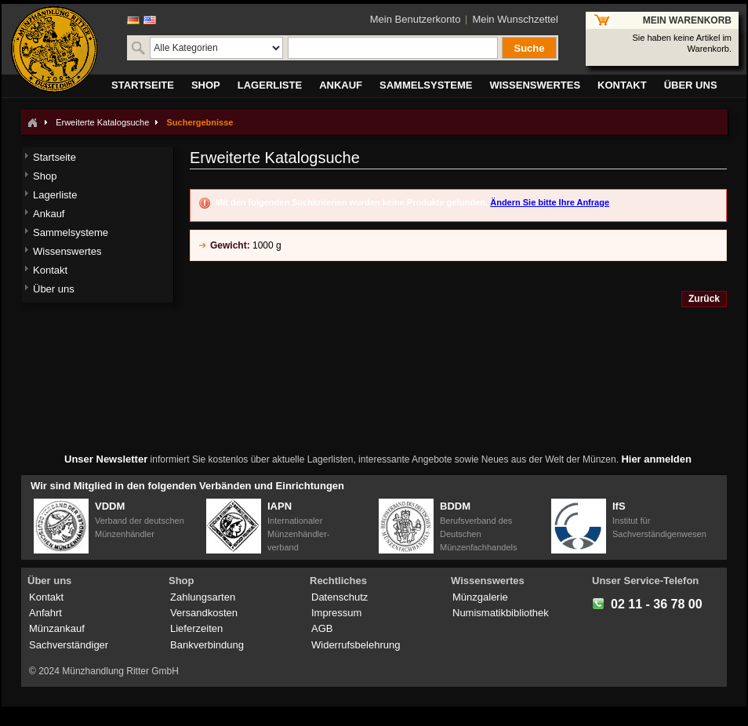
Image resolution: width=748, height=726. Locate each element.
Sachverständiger (68, 645)
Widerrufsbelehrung (355, 645)
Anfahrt (45, 613)
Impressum (336, 613)
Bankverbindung (207, 645)
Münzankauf (57, 628)
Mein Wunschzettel (515, 19)
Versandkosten (204, 613)
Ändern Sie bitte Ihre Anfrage (549, 202)
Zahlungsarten (202, 597)
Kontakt (46, 597)
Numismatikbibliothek (500, 613)
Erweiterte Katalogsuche (102, 122)
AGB (321, 628)
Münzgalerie (480, 597)
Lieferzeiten (196, 628)
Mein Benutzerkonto (415, 19)
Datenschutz (339, 597)
